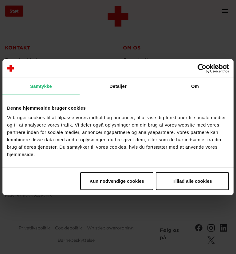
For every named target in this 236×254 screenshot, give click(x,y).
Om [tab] (195, 85)
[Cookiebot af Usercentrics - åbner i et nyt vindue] (202, 68)
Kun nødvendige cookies (116, 181)
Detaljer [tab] (118, 85)
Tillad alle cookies (192, 181)
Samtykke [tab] (41, 85)
